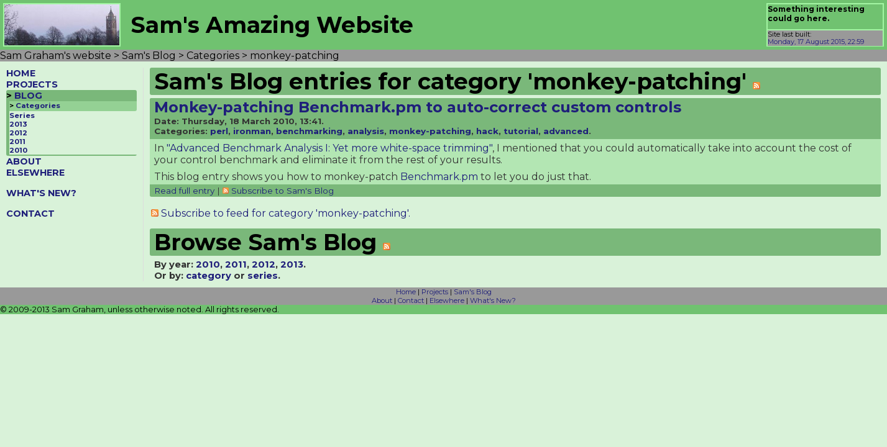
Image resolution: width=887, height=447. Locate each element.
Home (406, 291)
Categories (38, 105)
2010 (18, 150)
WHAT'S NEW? (41, 193)
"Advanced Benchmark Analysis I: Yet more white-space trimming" (329, 148)
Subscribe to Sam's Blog (282, 191)
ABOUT (24, 161)
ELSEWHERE (35, 172)
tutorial (520, 131)
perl (219, 131)
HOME (20, 73)
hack (487, 131)
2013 (18, 124)
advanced (566, 131)
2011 (17, 141)
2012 (18, 133)
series (262, 275)
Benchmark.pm (439, 177)
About (382, 300)
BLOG (28, 95)
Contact (411, 300)
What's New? (493, 300)
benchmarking (309, 131)
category (208, 275)
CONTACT (30, 213)
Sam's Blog (473, 291)
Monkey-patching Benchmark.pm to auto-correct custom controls (417, 107)
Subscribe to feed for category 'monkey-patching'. (285, 213)
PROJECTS (32, 84)
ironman (252, 131)
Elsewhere (447, 300)
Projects (434, 291)
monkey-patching (430, 131)
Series (22, 115)
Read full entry (184, 191)
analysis (365, 131)
